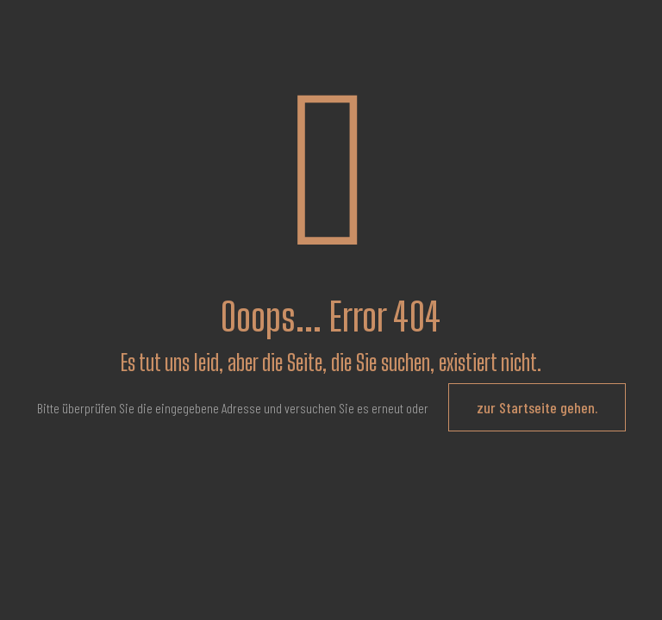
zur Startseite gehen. (537, 407)
